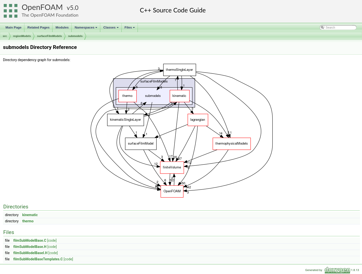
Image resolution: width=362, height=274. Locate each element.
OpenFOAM (42, 7)
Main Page (13, 27)
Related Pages (38, 27)
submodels (75, 36)
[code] (51, 240)
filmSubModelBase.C (29, 240)
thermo (28, 221)
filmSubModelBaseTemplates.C (38, 259)
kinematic (30, 215)
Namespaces (86, 29)
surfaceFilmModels (49, 36)
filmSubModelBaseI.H (30, 253)
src (5, 36)
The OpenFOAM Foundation (50, 15)
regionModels (22, 36)
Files (130, 29)
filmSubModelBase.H (30, 247)
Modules (62, 27)
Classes (111, 29)
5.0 (74, 7)
